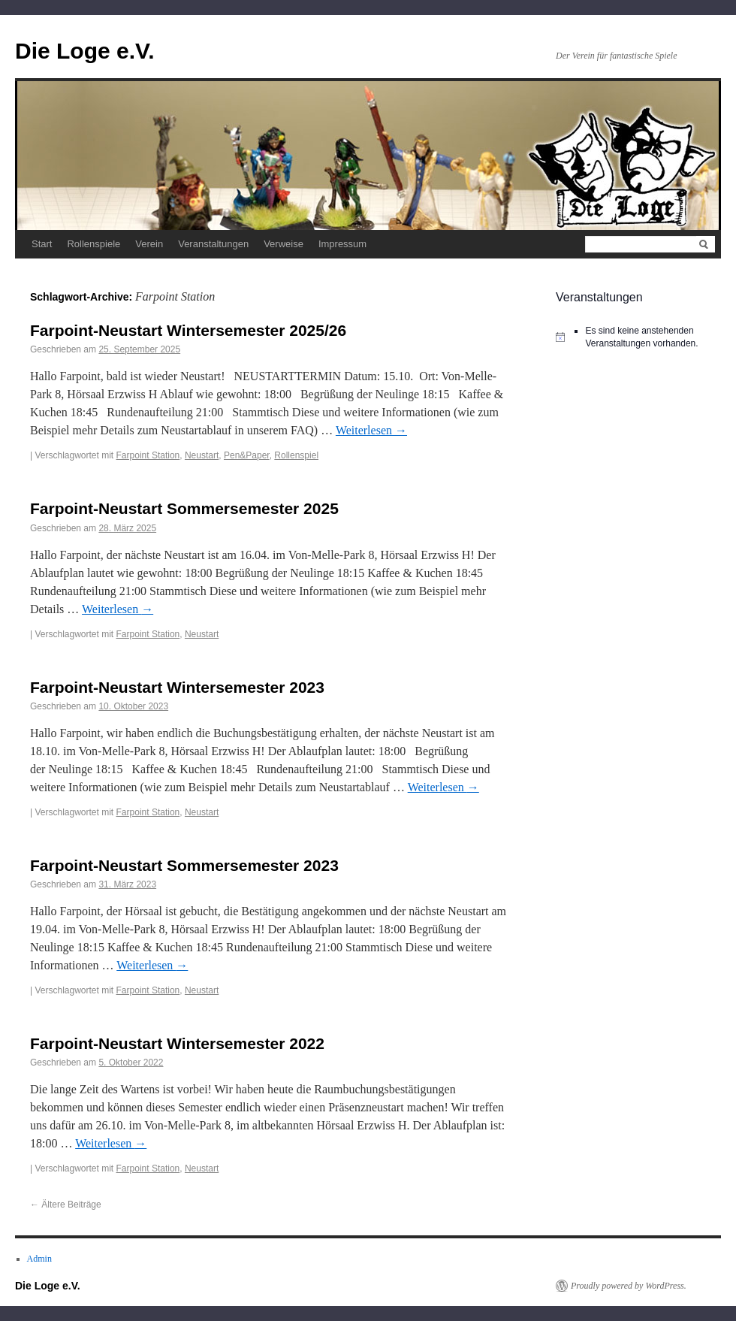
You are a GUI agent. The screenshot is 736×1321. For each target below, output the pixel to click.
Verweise (283, 243)
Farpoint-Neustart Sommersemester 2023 (184, 865)
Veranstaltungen (213, 243)
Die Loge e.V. (85, 50)
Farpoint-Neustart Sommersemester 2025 (184, 508)
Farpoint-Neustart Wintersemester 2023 (177, 687)
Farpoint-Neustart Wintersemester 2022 (177, 1043)
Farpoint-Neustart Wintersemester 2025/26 (188, 330)
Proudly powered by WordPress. (628, 1285)
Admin (39, 1258)
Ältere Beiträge (65, 1204)
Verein (149, 243)
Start (42, 243)
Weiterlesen (371, 430)
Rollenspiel (296, 455)
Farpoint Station (148, 455)
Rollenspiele (93, 243)
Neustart (202, 455)
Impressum (342, 243)
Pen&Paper (247, 455)
